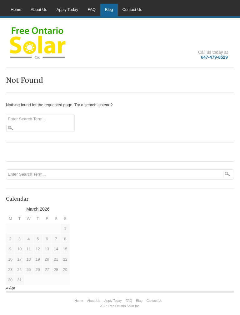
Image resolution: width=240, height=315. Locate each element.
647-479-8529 (214, 57)
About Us (39, 9)
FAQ (92, 9)
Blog (109, 9)
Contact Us (132, 9)
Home (16, 9)
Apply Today (67, 9)
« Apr (10, 288)
